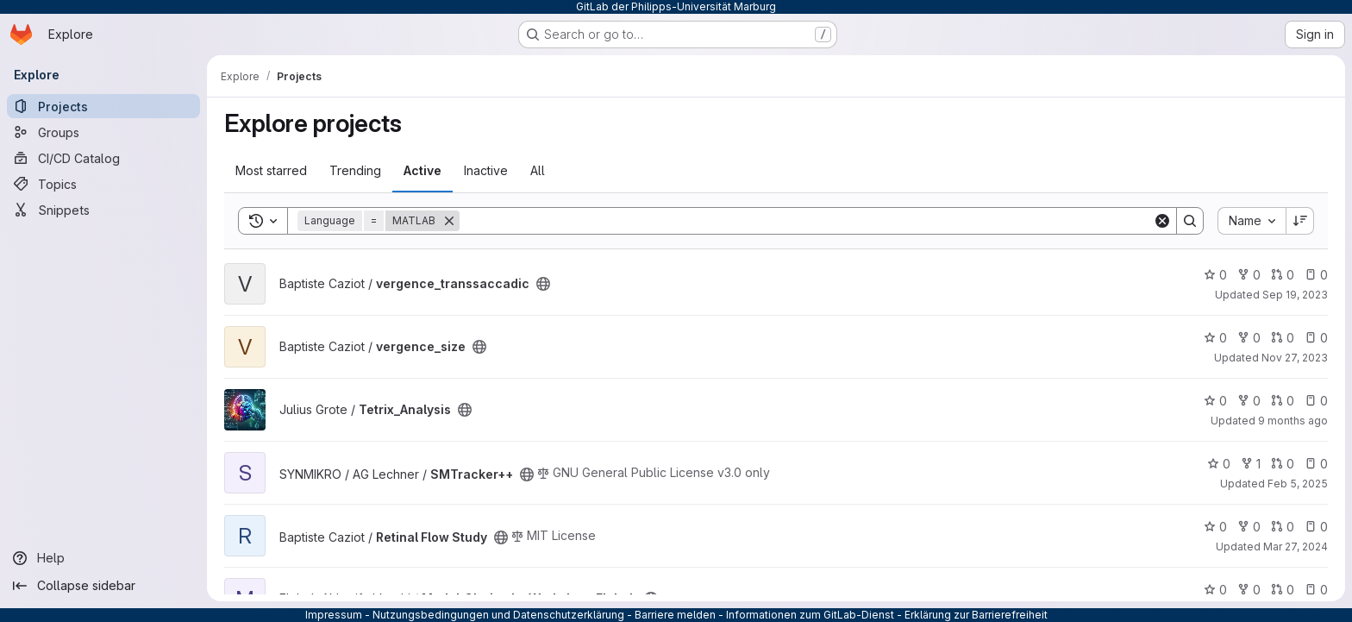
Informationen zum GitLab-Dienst (810, 614)
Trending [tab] (355, 170)
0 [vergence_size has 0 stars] (1215, 337)
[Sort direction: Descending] (1300, 221)
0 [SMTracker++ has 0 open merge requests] (1282, 463)
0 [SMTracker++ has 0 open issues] (1316, 463)
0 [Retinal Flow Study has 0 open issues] (1316, 526)
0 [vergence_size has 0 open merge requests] (1282, 337)
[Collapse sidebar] (103, 586)
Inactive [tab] (486, 170)
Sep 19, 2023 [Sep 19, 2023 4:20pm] (1295, 294)
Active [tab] (422, 170)
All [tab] (537, 170)
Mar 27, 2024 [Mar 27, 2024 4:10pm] (1295, 546)
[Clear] (1162, 220)
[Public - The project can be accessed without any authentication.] (543, 284)
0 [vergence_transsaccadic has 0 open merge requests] (1282, 274)
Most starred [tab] (271, 170)
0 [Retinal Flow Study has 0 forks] (1249, 526)
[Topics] (103, 184)
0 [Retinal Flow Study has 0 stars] (1215, 526)
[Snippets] (103, 210)
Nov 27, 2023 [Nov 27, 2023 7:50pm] (1294, 357)
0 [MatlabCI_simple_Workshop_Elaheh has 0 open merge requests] (1282, 589)
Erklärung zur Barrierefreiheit (976, 614)
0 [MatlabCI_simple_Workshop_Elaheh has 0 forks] (1249, 589)
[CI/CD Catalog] (103, 158)
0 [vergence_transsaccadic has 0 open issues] (1316, 274)
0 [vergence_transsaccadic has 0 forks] (1249, 274)
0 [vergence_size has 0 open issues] (1316, 337)
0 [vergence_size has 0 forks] (1249, 337)
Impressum (333, 614)
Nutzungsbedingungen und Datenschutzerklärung (498, 614)
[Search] (806, 220)
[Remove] (449, 220)
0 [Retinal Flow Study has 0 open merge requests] (1282, 526)
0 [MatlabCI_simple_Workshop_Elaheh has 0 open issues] (1316, 589)
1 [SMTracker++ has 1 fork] (1251, 463)
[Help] (103, 558)
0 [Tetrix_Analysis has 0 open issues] (1316, 400)
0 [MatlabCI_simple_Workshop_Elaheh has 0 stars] (1215, 589)
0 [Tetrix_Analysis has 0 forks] (1249, 400)
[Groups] (103, 132)
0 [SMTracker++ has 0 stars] (1218, 463)
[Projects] (103, 106)
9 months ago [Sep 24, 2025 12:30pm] (1293, 420)
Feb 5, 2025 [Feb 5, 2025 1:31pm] (1298, 483)
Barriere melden (675, 614)
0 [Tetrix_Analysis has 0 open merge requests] (1282, 400)
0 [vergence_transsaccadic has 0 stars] (1215, 274)
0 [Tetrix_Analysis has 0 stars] (1215, 400)
